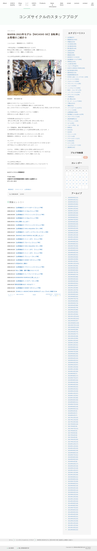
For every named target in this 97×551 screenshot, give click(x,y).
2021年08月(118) (73, 323)
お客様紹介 (28, 189)
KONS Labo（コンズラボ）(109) (78, 77)
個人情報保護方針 (24, 548)
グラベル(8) (71, 136)
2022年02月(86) (73, 309)
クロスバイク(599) (73, 81)
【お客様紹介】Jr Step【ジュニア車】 (27, 211)
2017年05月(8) (72, 433)
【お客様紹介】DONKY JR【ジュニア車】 (28, 260)
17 (80, 180)
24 (80, 183)
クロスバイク (19, 189)
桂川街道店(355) (73, 70)
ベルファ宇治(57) (73, 66)
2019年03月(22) (73, 386)
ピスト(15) (71, 143)
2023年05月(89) (73, 276)
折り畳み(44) (72, 99)
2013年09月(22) (73, 529)
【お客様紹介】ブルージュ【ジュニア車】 (28, 242)
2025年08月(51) (73, 217)
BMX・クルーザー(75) (74, 90)
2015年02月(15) (73, 492)
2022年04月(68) (73, 305)
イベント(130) (72, 110)
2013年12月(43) (73, 523)
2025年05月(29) (73, 224)
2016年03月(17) (73, 463)
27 (67, 187)
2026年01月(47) (73, 206)
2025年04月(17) (73, 226)
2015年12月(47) (73, 470)
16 (76, 180)
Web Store (61, 4)
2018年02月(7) (72, 415)
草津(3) (70, 127)
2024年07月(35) (73, 246)
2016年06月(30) (73, 457)
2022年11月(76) (73, 290)
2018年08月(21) (73, 402)
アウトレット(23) (73, 121)
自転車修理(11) (72, 118)
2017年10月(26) (73, 422)
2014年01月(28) (73, 521)
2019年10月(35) (73, 371)
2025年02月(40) (73, 230)
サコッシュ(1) (72, 134)
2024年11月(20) (73, 237)
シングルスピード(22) (74, 145)
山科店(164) (71, 50)
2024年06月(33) (73, 248)
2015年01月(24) (73, 494)
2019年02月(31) (73, 389)
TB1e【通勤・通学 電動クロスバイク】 (27, 270)
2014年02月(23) (73, 518)
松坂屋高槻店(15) (73, 74)
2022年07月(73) (73, 298)
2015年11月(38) (73, 472)
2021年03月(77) (73, 334)
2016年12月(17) (73, 444)
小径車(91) (71, 96)
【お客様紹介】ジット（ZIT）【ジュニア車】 (29, 239)
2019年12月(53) (73, 367)
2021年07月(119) (73, 325)
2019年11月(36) (73, 369)
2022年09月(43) (73, 294)
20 (67, 183)
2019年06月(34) (73, 380)
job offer (92, 4)
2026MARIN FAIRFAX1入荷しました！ (27, 277)
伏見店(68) (71, 52)
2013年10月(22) (73, 527)
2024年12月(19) (73, 235)
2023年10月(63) (73, 265)
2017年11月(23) (73, 419)
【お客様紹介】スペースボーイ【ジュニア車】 (29, 207)
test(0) (70, 132)
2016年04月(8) (72, 461)
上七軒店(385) (72, 63)
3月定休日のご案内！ (21, 263)
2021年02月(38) (73, 336)
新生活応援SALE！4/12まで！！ (25, 284)
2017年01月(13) (73, 441)
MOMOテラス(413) (74, 57)
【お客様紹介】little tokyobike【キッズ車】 (29, 228)
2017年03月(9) (72, 437)
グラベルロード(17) (74, 138)
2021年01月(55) (73, 338)
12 (86, 177)
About (5, 3)
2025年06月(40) (73, 221)
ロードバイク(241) (73, 79)
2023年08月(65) (73, 270)
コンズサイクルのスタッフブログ (25, 540)
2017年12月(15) (73, 417)
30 (76, 187)
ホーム (11, 540)
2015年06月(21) (73, 483)
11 (83, 177)
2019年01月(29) (73, 391)
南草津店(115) (72, 72)
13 (67, 180)
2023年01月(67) (73, 285)
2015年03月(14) (73, 490)
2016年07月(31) (73, 455)
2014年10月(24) (73, 501)
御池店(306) (71, 55)
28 (70, 187)
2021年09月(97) (73, 320)
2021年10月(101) (73, 318)
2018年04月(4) (72, 411)
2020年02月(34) (73, 362)
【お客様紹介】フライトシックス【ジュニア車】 (30, 214)
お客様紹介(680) (73, 112)
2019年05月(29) (73, 382)
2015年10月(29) (73, 474)
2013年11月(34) (73, 525)
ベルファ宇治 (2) (73, 125)
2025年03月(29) (73, 228)
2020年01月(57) (73, 364)
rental (69, 3)
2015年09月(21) (73, 477)
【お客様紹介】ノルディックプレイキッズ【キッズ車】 (32, 232)
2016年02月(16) (73, 466)
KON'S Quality (12, 4)
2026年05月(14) (73, 197)
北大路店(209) (72, 46)
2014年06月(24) (73, 510)
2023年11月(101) (73, 263)
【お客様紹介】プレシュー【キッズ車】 (27, 256)
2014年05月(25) (73, 512)
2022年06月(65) (73, 301)
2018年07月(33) (73, 404)
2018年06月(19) (73, 406)
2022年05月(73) (73, 303)
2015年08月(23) (73, 479)
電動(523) (71, 105)
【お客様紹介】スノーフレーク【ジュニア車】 (29, 274)
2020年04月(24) (73, 358)
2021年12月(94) (73, 314)
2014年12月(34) (73, 496)
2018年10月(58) (73, 397)
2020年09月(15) (73, 347)
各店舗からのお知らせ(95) (76, 114)
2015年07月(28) (73, 481)
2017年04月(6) (72, 435)
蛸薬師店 (11, 189)
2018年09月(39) (73, 400)
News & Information (52, 5)
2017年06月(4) (72, 430)
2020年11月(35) (73, 342)
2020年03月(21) (73, 360)
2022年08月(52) (73, 296)
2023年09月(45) (73, 268)
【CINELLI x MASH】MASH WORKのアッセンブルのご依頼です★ (36, 291)
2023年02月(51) (73, 283)
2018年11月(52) (73, 395)
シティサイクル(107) (74, 92)
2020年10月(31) (73, 345)
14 (70, 180)
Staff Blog (26, 4)
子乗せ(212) (71, 103)
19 (86, 180)
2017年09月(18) (73, 424)
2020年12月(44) (73, 340)
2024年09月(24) (73, 241)
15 (73, 180)
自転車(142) (71, 147)
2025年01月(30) (73, 232)
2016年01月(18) (73, 468)
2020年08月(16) (73, 349)
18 (83, 180)
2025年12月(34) (73, 208)
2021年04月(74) (73, 331)
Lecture (76, 3)
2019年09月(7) (72, 373)
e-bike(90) (71, 140)
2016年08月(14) (73, 452)
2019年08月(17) (73, 375)
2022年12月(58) (73, 287)
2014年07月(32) (73, 507)
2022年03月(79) (73, 307)
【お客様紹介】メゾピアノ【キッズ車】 (27, 281)
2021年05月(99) (73, 329)
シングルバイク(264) (74, 88)
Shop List (20, 4)
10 (80, 177)
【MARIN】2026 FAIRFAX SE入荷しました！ (29, 235)
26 (86, 183)
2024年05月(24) (73, 250)
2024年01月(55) (73, 259)
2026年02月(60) (73, 204)
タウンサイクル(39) (74, 94)
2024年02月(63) (73, 257)
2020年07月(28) (73, 351)
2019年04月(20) (73, 384)
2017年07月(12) (73, 428)
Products (42, 3)
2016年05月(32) (73, 459)
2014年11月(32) (73, 499)
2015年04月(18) (73, 488)
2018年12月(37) (73, 393)
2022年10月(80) (73, 292)
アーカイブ (76, 193)
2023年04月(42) (73, 279)
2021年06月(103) (73, 327)
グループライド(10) (74, 116)
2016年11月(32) (73, 446)
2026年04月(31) (73, 199)
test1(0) (70, 129)
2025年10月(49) (73, 213)
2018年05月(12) (73, 408)
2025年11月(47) (73, 210)
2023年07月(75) (73, 272)
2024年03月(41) (73, 254)
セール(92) (71, 123)
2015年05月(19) (73, 485)
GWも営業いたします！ (22, 221)
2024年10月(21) (73, 239)
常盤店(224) (71, 41)
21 (70, 183)
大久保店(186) (72, 44)
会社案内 (11, 548)
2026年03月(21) (73, 202)
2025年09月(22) (73, 215)
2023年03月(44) (73, 281)
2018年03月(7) (72, 413)
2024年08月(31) (73, 243)
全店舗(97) (71, 37)
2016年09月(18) (73, 450)
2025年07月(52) (73, 219)
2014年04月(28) (73, 514)
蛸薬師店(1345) (72, 39)
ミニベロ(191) (72, 85)
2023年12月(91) (73, 261)
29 (73, 187)
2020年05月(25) (73, 356)
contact (85, 3)
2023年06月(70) (73, 274)
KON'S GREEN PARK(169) (76, 68)
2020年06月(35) (73, 353)
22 (73, 183)
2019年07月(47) (73, 378)
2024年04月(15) (73, 252)
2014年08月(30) (73, 505)
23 (76, 183)
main (34, 294)
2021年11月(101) (73, 316)
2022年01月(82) (73, 312)
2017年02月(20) (73, 439)
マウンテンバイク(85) (74, 83)
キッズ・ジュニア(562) (75, 101)
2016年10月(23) (73, 448)
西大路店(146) (72, 48)
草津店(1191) (72, 61)
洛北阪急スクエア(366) (75, 59)
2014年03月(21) (73, 516)
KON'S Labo (34, 4)
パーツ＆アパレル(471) (75, 107)
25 (83, 183)
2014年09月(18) (73, 503)
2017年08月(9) (72, 426)
